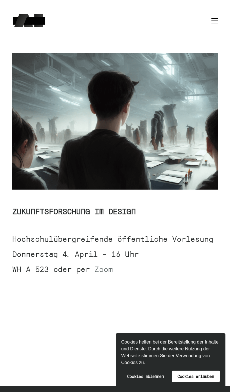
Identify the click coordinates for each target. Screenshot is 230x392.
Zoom (104, 268)
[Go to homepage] (29, 20)
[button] (147, 363)
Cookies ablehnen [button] (145, 376)
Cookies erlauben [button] (195, 376)
